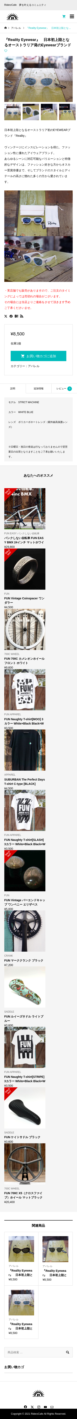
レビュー (64, 388)
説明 (12, 388)
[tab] (13, 388)
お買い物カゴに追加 (41, 356)
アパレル (33, 366)
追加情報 (39, 388)
